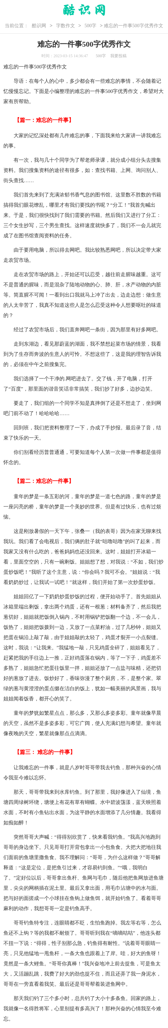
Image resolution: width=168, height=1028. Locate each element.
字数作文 (65, 25)
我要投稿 (118, 55)
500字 (90, 25)
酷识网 (39, 25)
